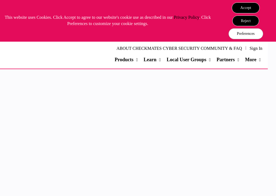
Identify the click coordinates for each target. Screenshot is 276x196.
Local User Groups (186, 59)
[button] (246, 7)
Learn (150, 59)
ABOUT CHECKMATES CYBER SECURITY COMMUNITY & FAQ (179, 48)
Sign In (256, 48)
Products (124, 59)
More (250, 59)
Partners (225, 59)
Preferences (246, 34)
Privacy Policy (186, 17)
